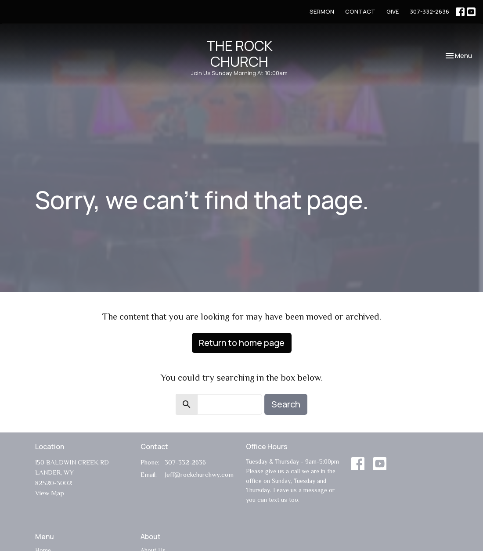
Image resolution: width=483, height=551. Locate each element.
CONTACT (360, 11)
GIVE (392, 11)
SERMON (322, 11)
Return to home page (242, 343)
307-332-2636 (429, 11)
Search (285, 404)
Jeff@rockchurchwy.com (199, 474)
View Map (49, 493)
